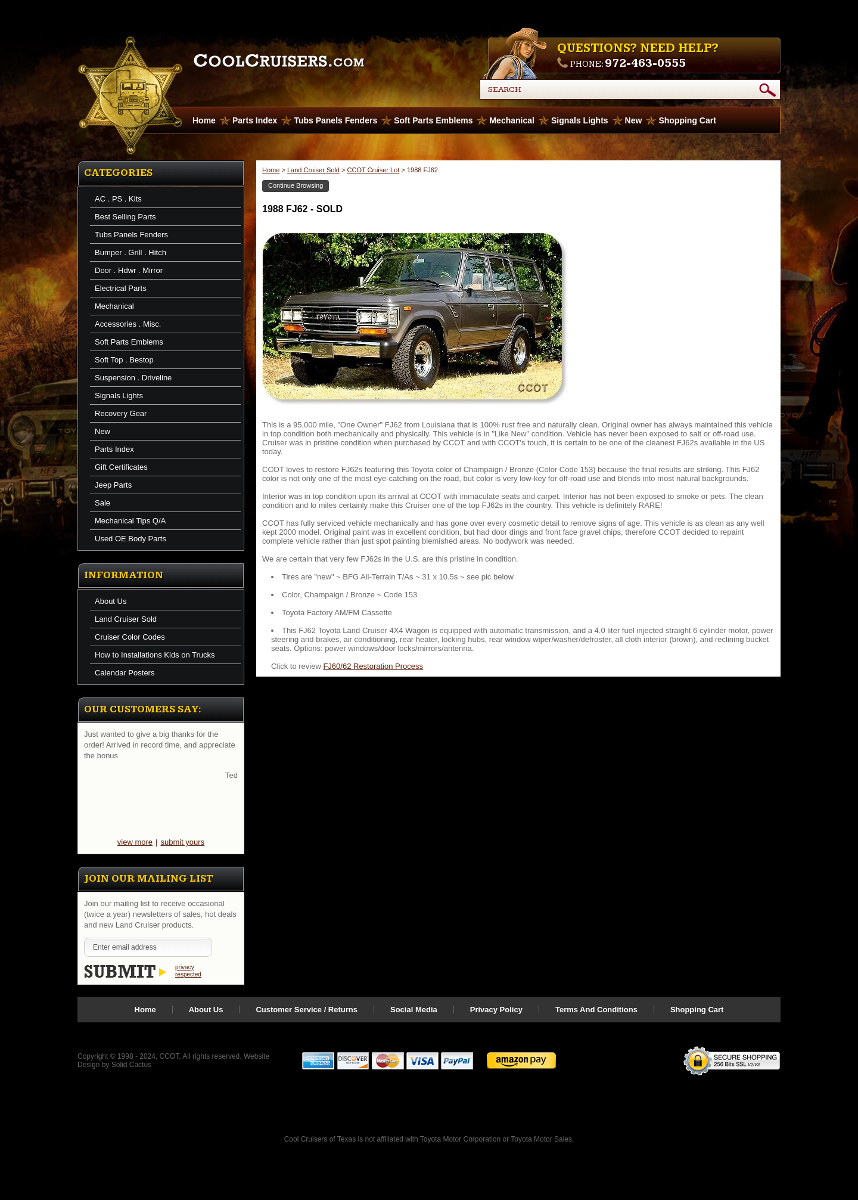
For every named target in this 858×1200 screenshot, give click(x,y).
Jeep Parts (113, 484)
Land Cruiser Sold (126, 619)
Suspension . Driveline (133, 377)
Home (270, 169)
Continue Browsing (295, 185)
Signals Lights (579, 120)
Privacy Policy (496, 1009)
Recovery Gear (121, 413)
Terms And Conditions (596, 1009)
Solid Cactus (131, 1065)
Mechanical (511, 120)
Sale (102, 502)
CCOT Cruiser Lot (373, 169)
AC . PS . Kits (118, 198)
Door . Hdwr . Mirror (129, 270)
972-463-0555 (645, 63)
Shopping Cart (687, 120)
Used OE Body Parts (130, 538)
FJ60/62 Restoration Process (373, 666)
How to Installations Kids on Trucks (155, 654)
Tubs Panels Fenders (335, 120)
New (633, 120)
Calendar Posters (124, 672)
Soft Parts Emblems (433, 120)
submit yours (182, 842)
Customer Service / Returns (307, 1009)
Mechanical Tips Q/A (130, 520)
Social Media (413, 1009)
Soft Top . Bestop (124, 359)
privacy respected (188, 971)
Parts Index (254, 120)
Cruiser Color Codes (130, 636)
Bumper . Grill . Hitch (130, 252)
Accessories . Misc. (128, 324)
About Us (110, 601)
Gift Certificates (121, 467)
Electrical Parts (121, 288)
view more (135, 842)
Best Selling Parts (125, 216)
